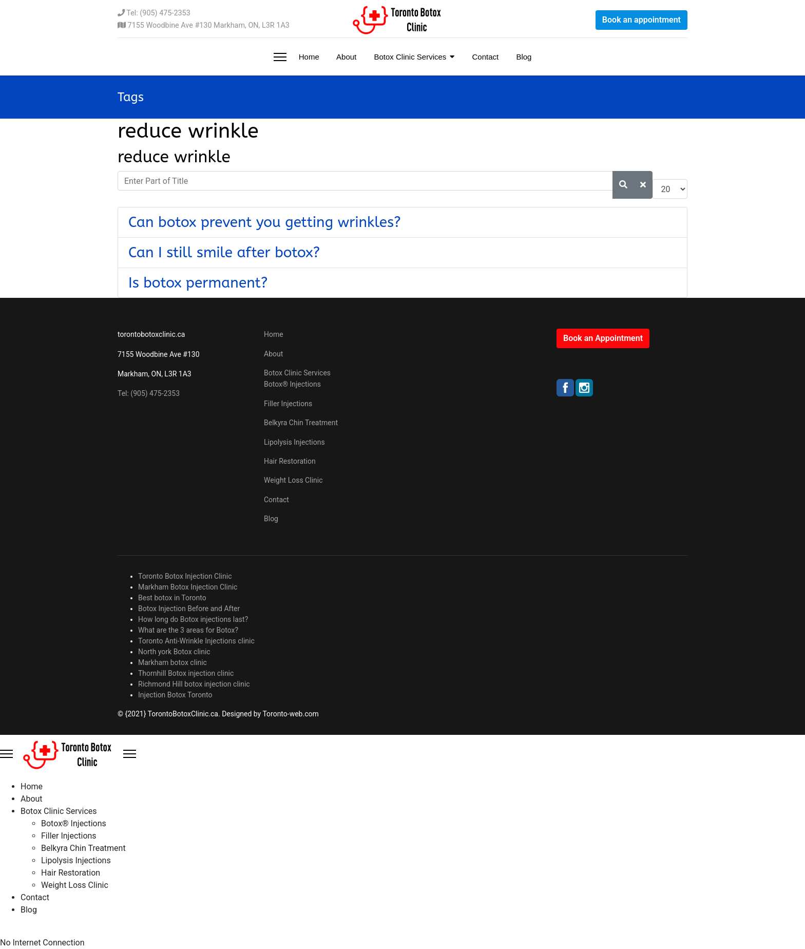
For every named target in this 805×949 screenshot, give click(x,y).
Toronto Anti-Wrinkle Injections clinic (196, 641)
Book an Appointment (603, 338)
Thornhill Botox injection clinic (186, 673)
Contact (484, 56)
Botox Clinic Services (409, 56)
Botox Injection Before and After (189, 608)
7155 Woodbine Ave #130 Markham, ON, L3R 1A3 (209, 25)
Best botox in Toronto (172, 598)
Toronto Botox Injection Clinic (185, 576)
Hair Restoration (290, 461)
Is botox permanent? (198, 282)
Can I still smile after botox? (224, 252)
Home (308, 56)
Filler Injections (288, 404)
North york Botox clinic (174, 652)
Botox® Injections (292, 384)
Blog (522, 56)
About (346, 56)
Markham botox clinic (172, 662)
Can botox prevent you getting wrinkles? (264, 222)
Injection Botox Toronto (175, 695)
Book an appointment (641, 20)
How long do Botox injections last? (193, 619)
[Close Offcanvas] (129, 754)
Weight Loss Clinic (293, 480)
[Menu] (280, 56)
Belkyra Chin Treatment (301, 423)
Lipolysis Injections (294, 442)
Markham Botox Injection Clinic (187, 587)
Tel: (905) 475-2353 (158, 13)
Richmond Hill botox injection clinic (194, 684)
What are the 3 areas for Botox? (188, 630)
